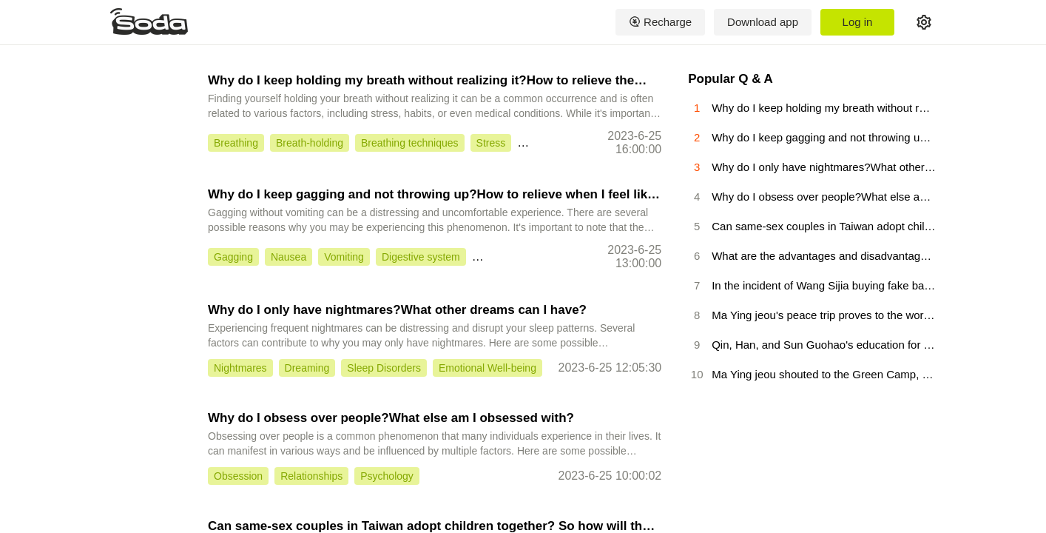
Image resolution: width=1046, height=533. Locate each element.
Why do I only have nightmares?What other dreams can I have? (397, 310)
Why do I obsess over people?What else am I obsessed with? (391, 418)
